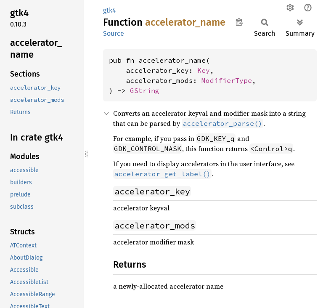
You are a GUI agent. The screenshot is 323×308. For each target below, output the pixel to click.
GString (144, 90)
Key (203, 70)
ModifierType (226, 80)
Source (113, 33)
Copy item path (239, 22)
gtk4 (109, 10)
